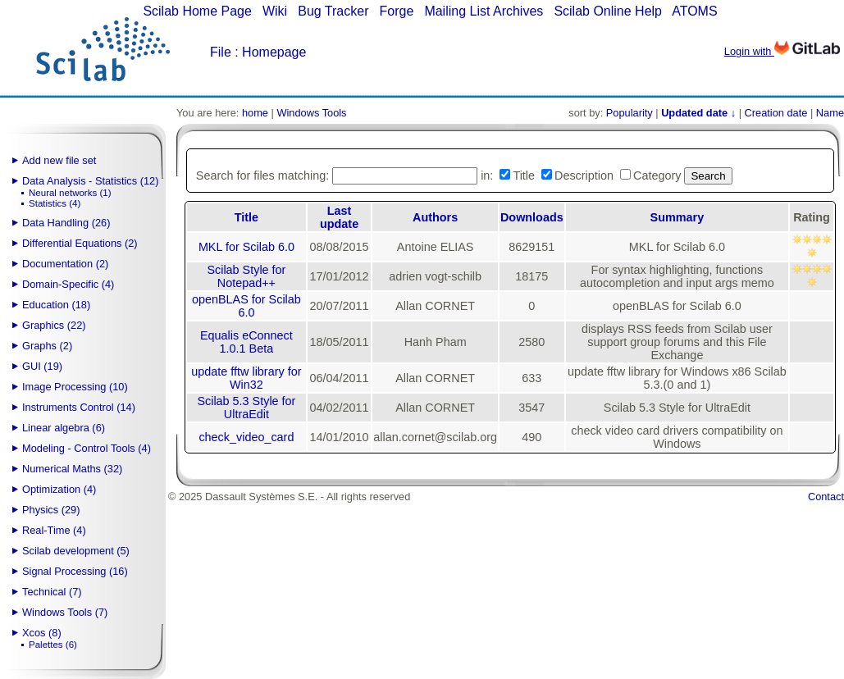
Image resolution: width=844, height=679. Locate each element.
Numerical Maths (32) (72, 469)
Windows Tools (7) (64, 612)
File (220, 52)
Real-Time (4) (54, 530)
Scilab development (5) (76, 551)
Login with (782, 51)
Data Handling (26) (66, 222)
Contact (826, 496)
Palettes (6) (53, 644)
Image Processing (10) (75, 387)
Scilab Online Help (608, 11)
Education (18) (56, 304)
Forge (397, 11)
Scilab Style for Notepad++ (246, 276)
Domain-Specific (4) (68, 284)
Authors (435, 217)
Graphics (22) (54, 325)
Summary (677, 217)
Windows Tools (311, 113)
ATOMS (694, 11)
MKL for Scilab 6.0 (246, 246)
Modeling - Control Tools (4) (86, 448)
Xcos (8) (42, 633)
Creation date (776, 113)
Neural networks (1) (70, 193)
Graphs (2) (47, 346)
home (255, 113)
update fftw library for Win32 (246, 378)
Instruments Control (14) (78, 407)
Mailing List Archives (483, 11)
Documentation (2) (65, 263)
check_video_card (246, 437)
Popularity (629, 113)
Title (246, 217)
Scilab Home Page (197, 11)
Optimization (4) (59, 489)
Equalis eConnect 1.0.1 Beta (246, 342)
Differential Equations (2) (80, 243)
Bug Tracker (333, 11)
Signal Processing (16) (75, 571)
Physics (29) (51, 510)
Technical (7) (52, 592)
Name (830, 113)
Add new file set (59, 160)
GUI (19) (42, 366)
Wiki (274, 11)
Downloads (531, 217)
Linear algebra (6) (63, 428)
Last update (339, 217)
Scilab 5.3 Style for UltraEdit (246, 407)
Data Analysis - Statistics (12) (90, 181)
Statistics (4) (54, 203)
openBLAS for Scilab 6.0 (246, 306)
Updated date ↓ (698, 113)
